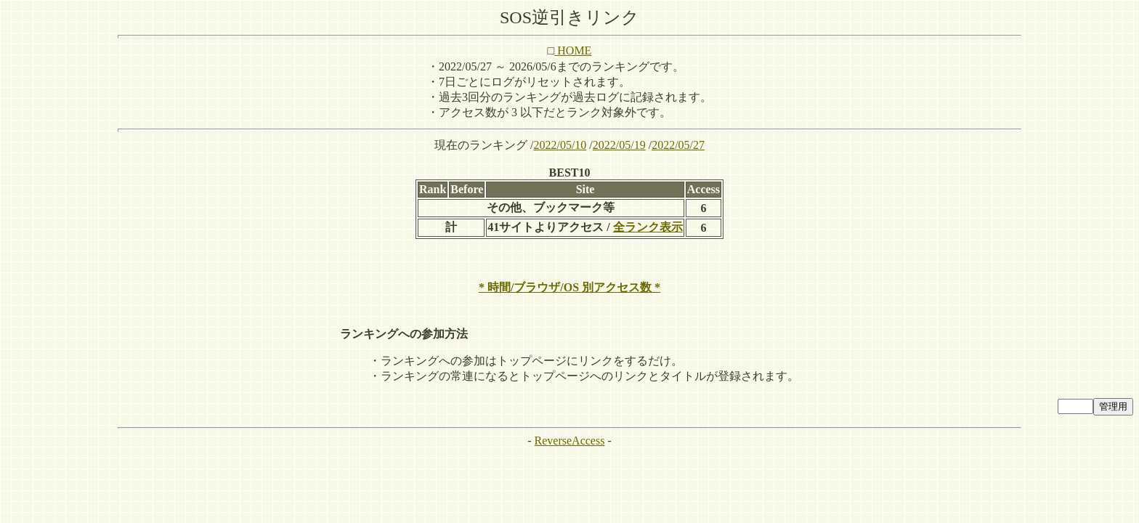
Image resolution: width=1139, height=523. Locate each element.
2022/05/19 (619, 145)
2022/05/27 (678, 145)
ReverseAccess (570, 440)
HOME (572, 50)
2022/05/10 (559, 145)
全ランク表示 (648, 227)
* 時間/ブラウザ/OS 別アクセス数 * (569, 287)
